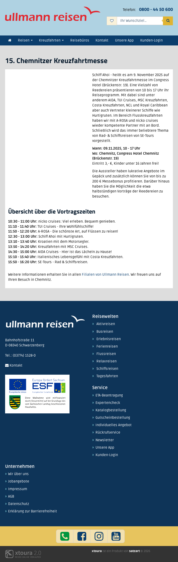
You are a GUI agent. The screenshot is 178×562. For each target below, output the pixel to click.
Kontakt (13, 365)
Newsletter (104, 440)
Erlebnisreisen (108, 339)
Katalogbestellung (110, 410)
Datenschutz (18, 504)
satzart (134, 551)
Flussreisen (106, 354)
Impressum (17, 489)
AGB (11, 497)
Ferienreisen (107, 347)
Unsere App (104, 448)
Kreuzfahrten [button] (51, 40)
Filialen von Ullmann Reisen (105, 274)
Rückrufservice (107, 433)
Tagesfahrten (107, 376)
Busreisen (104, 332)
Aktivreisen (105, 324)
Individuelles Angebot (113, 425)
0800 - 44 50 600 (156, 9)
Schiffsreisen (107, 369)
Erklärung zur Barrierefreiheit (32, 511)
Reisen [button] (25, 40)
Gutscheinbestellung (112, 418)
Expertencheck (107, 403)
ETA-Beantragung (109, 395)
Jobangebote (18, 481)
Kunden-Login (106, 455)
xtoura (97, 551)
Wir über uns (18, 474)
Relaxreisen (106, 361)
